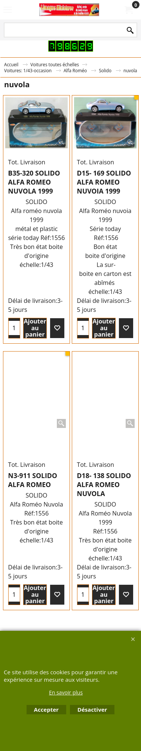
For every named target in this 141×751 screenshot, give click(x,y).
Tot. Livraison (26, 162)
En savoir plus (66, 692)
